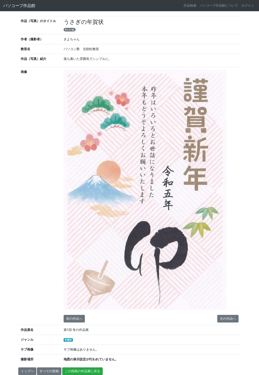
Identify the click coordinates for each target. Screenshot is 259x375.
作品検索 (190, 5)
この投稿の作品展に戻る (82, 371)
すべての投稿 (49, 371)
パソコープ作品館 (19, 5)
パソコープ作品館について (219, 5)
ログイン (247, 5)
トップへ (27, 371)
